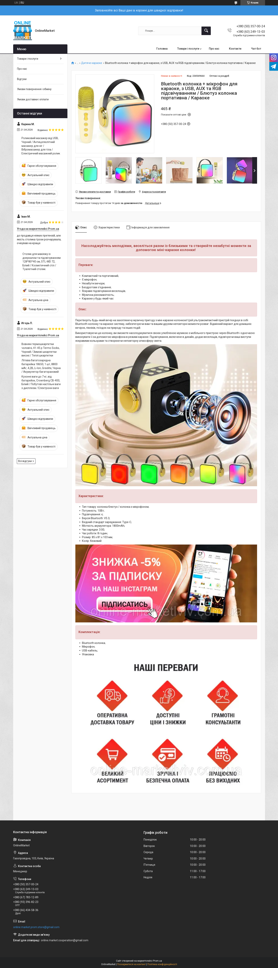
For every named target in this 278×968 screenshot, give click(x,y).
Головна (162, 48)
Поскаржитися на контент (131, 964)
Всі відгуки (25, 461)
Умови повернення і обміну (34, 89)
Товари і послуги (188, 48)
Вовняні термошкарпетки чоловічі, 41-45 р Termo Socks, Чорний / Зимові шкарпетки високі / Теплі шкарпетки (41, 349)
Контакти (235, 48)
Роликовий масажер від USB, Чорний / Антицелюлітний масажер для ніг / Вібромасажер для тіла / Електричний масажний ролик (41, 146)
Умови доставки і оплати (33, 99)
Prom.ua (157, 960)
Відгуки (22, 79)
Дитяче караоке (91, 63)
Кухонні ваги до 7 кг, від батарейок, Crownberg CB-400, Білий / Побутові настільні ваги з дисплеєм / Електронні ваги (41, 382)
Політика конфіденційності (162, 964)
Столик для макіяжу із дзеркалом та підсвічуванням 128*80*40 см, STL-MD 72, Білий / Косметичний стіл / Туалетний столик (41, 261)
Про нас (214, 48)
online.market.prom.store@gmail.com (36, 927)
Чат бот (256, 48)
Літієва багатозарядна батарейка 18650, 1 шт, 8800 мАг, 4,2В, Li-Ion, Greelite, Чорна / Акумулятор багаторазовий (41, 366)
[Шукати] (206, 31)
